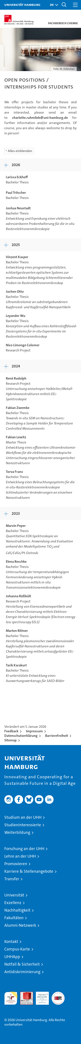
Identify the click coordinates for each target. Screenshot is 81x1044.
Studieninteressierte (22, 825)
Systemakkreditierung (58, 994)
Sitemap (10, 740)
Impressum (34, 731)
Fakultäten (14, 917)
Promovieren (15, 863)
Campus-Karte (17, 949)
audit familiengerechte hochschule (10, 998)
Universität (14, 895)
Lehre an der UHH (20, 856)
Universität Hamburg (22, 4)
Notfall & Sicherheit (22, 964)
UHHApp (12, 956)
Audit (24, 994)
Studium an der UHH (22, 817)
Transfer (11, 879)
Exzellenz (12, 902)
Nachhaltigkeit (17, 910)
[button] (53, 5)
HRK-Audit (40, 996)
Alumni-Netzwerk (20, 925)
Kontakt (11, 941)
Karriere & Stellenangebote (28, 871)
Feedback (11, 731)
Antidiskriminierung (22, 971)
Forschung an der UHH (24, 848)
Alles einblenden (20, 151)
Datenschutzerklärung (21, 735)
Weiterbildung (17, 832)
